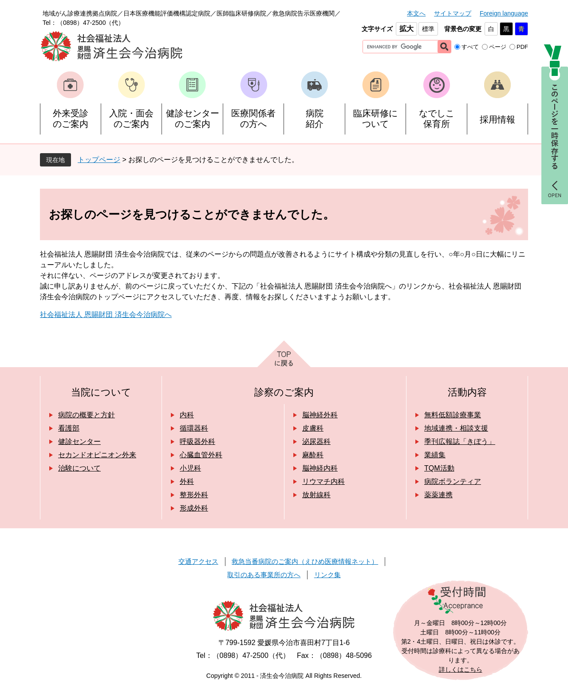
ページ (497, 47)
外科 (187, 481)
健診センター (79, 441)
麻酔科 (312, 455)
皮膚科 (312, 428)
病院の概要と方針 (86, 415)
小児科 (190, 468)
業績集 (435, 455)
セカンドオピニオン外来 (97, 455)
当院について (101, 392)
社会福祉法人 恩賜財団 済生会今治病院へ (106, 314)
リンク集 (327, 574)
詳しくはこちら (460, 669)
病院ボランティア (452, 481)
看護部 (68, 428)
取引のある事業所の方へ (263, 574)
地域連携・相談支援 (456, 428)
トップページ (99, 159)
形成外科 (194, 508)
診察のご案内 (284, 392)
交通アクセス (198, 561)
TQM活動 (439, 468)
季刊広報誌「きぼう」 (459, 441)
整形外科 (194, 495)
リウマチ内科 (323, 481)
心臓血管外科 (201, 455)
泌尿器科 (316, 441)
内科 (187, 415)
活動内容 (467, 392)
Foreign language (504, 13)
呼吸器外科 (197, 441)
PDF (522, 47)
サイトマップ (452, 13)
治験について (79, 468)
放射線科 (316, 495)
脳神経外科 (320, 415)
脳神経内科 (320, 468)
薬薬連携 (438, 495)
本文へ (416, 13)
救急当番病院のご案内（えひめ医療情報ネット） (305, 561)
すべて (470, 47)
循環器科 (194, 428)
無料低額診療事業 (452, 415)
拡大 (406, 28)
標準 (428, 28)
